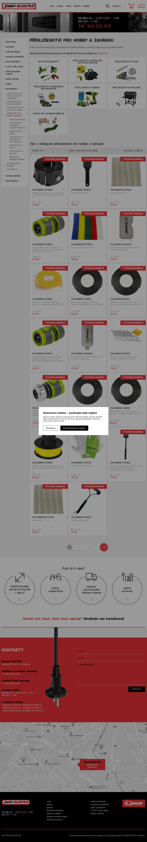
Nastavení (50, 428)
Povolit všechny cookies (74, 428)
